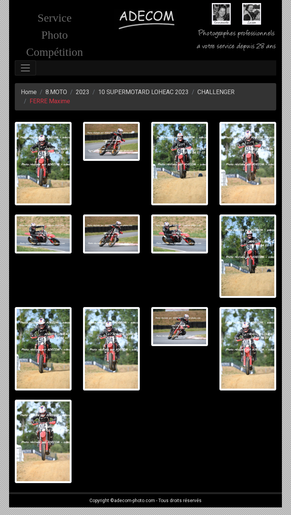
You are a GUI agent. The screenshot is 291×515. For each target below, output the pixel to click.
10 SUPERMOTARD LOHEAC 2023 (143, 92)
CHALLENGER (216, 92)
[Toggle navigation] (25, 68)
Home (29, 92)
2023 (82, 92)
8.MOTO (56, 92)
